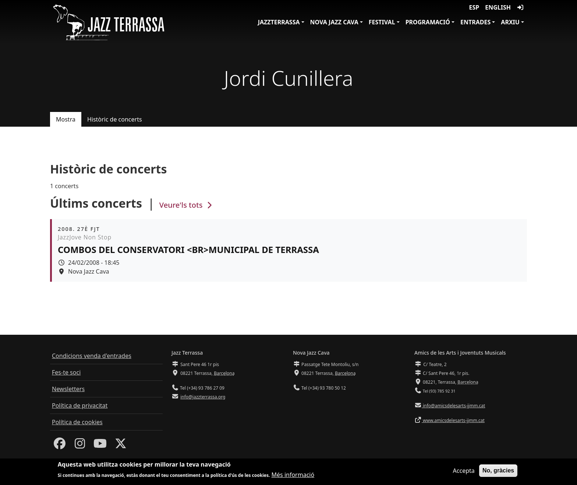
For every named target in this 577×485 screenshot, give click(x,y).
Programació (428, 22)
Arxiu (510, 22)
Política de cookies (77, 422)
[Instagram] (79, 446)
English (498, 7)
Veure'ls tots (186, 205)
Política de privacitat (79, 405)
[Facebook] (59, 446)
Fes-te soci (66, 372)
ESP (474, 7)
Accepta (464, 471)
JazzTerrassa (279, 22)
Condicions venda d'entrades (91, 356)
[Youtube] (100, 446)
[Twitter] (120, 446)
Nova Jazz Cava (334, 22)
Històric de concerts (114, 119)
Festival (382, 22)
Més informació (293, 475)
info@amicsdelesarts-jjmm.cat (453, 406)
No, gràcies (498, 471)
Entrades (475, 22)
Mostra (65, 119)
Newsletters (68, 389)
